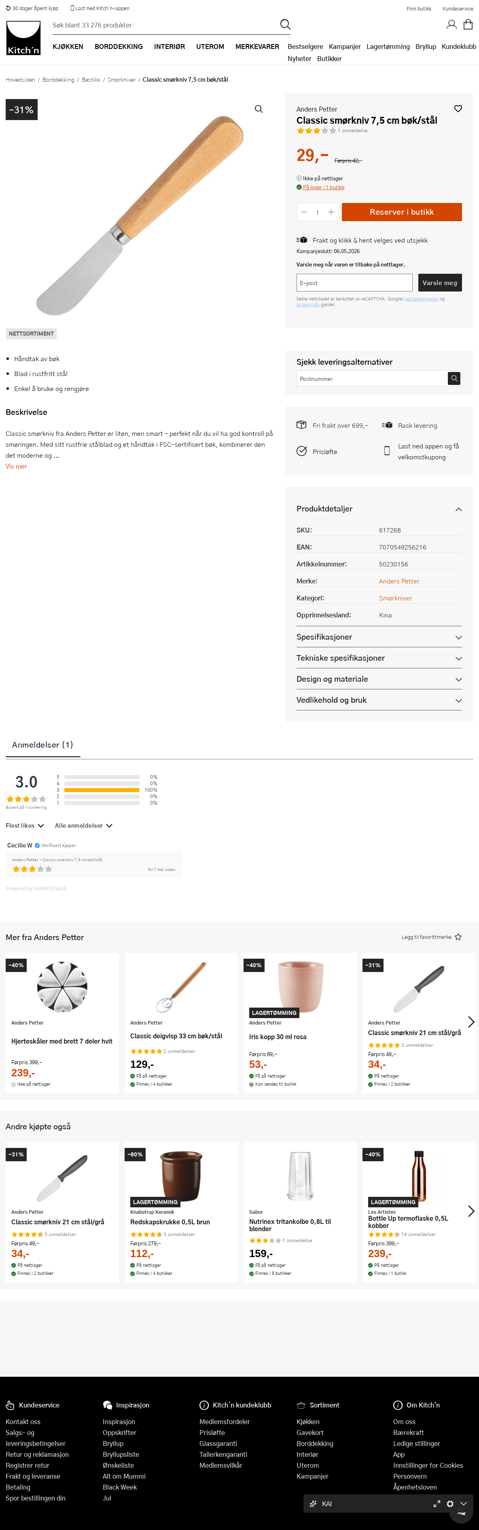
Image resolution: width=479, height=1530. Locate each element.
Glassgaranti (218, 1443)
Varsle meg (440, 282)
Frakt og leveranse (33, 1476)
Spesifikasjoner (324, 636)
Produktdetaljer (324, 508)
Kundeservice (458, 8)
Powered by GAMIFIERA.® (36, 888)
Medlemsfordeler (224, 1421)
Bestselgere (305, 46)
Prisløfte (325, 451)
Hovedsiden (20, 79)
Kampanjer (345, 46)
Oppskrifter (119, 1432)
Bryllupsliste (121, 1454)
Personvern (410, 1476)
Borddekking (58, 79)
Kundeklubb (459, 46)
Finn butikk (419, 8)
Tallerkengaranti (223, 1454)
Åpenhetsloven (415, 1487)
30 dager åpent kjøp (32, 8)
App (399, 1454)
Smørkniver (122, 79)
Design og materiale (332, 679)
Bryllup (425, 46)
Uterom (308, 1465)
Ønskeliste (118, 1465)
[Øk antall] (331, 212)
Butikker (329, 58)
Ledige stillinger (416, 1443)
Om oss (404, 1421)
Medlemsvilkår (220, 1465)
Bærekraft (408, 1432)
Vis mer (16, 466)
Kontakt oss (23, 1421)
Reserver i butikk (402, 212)
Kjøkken (308, 1421)
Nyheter (300, 58)
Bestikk (91, 79)
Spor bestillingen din (36, 1498)
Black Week (120, 1487)
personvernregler (422, 299)
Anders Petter (317, 109)
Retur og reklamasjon (37, 1454)
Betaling (18, 1487)
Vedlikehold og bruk (332, 700)
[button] (458, 108)
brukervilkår (309, 304)
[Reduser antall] (304, 212)
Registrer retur (27, 1465)
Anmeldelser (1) (43, 744)
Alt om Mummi (124, 1476)
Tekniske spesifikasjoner (341, 658)
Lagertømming (388, 46)
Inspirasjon (119, 1421)
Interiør (307, 1454)
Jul (107, 1498)
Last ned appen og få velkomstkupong (428, 451)
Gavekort (310, 1432)
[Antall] (318, 212)
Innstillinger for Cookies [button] (428, 1465)
